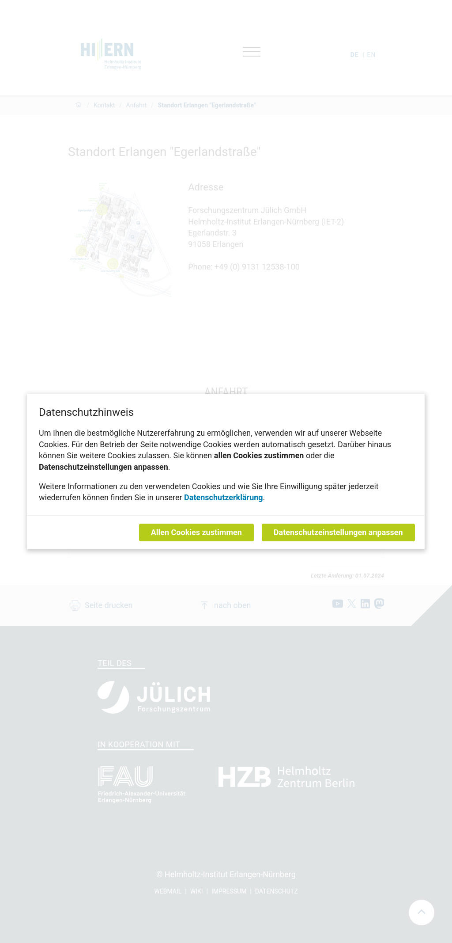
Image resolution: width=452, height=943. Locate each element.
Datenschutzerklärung (224, 497)
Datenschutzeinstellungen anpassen (338, 532)
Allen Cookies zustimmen (196, 532)
